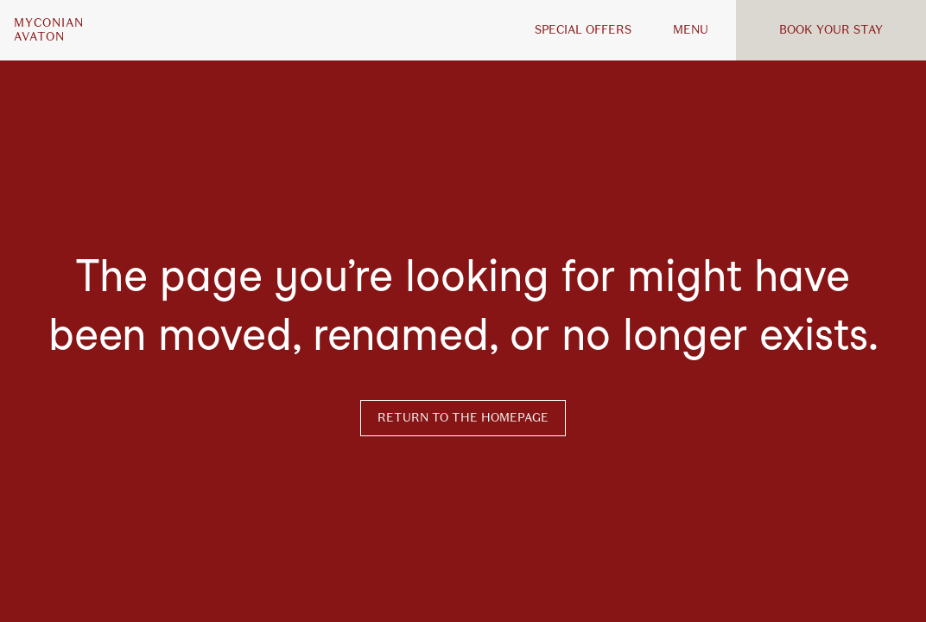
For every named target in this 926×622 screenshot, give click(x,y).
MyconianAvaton (49, 30)
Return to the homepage (463, 417)
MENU (690, 29)
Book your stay (831, 29)
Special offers (583, 29)
